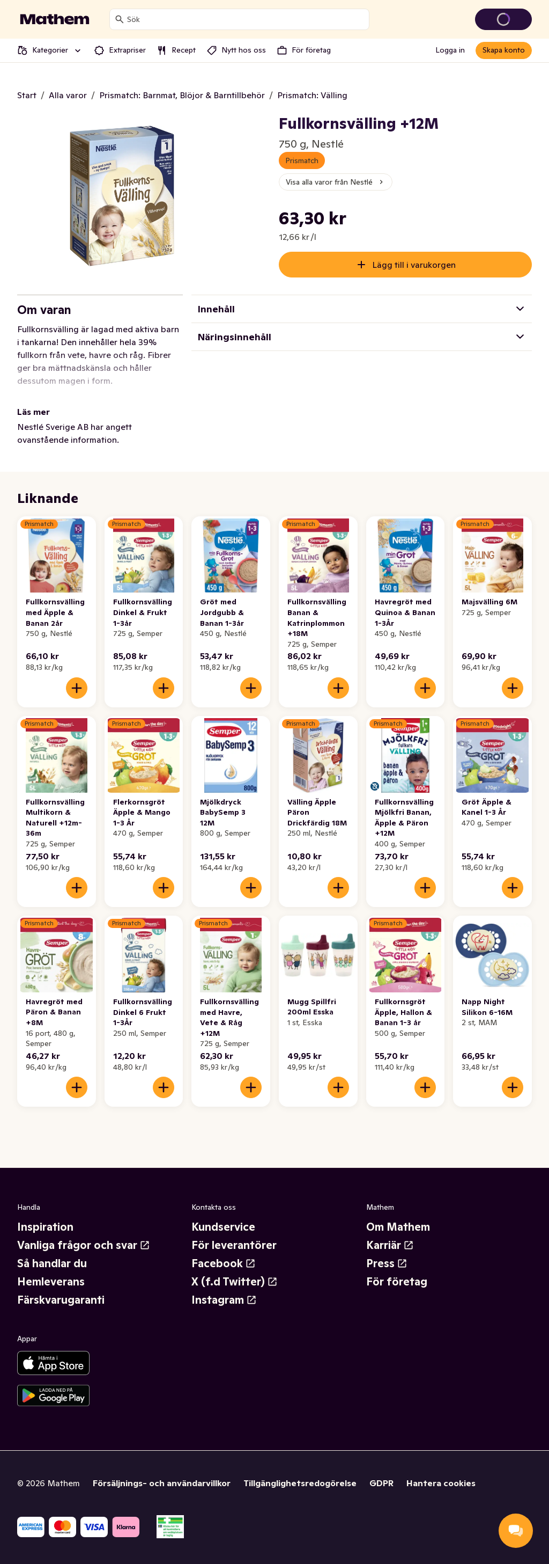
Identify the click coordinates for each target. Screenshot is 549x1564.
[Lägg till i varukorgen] (76, 688)
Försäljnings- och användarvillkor (162, 1483)
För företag (396, 1282)
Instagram (224, 1300)
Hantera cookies (441, 1483)
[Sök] (119, 19)
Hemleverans (51, 1282)
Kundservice (223, 1227)
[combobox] (246, 19)
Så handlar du (52, 1263)
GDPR (381, 1483)
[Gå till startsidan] (54, 19)
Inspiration (45, 1227)
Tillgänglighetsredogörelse (300, 1483)
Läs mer (33, 411)
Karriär (390, 1245)
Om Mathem (398, 1227)
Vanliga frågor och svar (83, 1245)
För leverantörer (234, 1245)
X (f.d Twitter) (234, 1282)
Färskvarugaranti (61, 1300)
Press (386, 1263)
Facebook (223, 1263)
